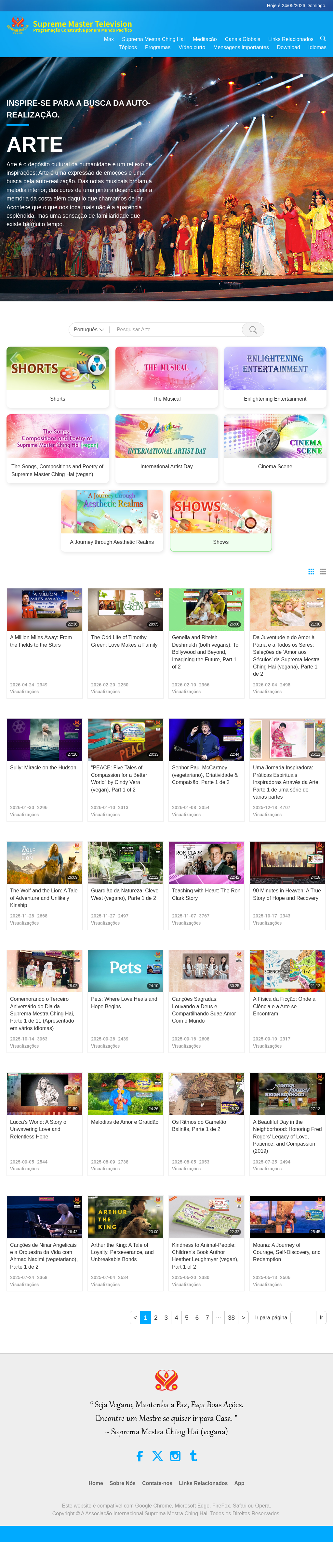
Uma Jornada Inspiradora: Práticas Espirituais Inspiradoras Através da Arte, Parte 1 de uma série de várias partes (286, 782)
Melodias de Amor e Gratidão (124, 1122)
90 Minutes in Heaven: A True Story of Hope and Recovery (287, 894)
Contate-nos (157, 1483)
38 (231, 1317)
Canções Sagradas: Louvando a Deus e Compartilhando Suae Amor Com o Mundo (204, 1010)
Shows (221, 542)
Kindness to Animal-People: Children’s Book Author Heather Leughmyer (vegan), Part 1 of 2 (205, 1256)
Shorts (57, 399)
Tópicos (128, 47)
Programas (157, 47)
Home (95, 1483)
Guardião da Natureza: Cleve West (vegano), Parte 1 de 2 (124, 894)
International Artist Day (166, 466)
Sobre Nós (123, 1483)
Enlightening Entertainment (275, 399)
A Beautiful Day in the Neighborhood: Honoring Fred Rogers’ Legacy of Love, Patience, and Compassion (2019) (287, 1136)
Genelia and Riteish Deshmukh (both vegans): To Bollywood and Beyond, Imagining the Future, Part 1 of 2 (205, 652)
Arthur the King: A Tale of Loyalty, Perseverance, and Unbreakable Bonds (122, 1252)
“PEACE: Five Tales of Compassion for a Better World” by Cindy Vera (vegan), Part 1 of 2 (119, 778)
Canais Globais (242, 39)
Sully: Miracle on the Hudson (43, 767)
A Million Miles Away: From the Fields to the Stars (41, 641)
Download (288, 47)
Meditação (205, 39)
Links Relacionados (290, 39)
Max (109, 39)
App (239, 1483)
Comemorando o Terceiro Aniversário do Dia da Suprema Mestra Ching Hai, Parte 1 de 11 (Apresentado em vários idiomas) (42, 1013)
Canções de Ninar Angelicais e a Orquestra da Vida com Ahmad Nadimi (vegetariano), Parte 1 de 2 (44, 1256)
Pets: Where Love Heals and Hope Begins (124, 1002)
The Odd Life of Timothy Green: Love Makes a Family (124, 641)
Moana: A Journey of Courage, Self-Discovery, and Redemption (287, 1252)
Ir (321, 1317)
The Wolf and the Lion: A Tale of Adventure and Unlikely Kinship (44, 898)
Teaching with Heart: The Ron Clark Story (206, 894)
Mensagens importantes (241, 47)
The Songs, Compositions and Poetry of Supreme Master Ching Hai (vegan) (57, 470)
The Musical (166, 399)
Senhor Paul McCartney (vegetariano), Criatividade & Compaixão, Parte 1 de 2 (205, 775)
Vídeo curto (192, 47)
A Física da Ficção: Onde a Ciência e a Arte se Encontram (284, 1006)
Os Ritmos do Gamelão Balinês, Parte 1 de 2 (199, 1125)
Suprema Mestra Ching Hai (153, 39)
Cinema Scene (275, 466)
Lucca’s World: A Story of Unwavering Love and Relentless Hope (39, 1129)
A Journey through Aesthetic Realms (112, 542)
